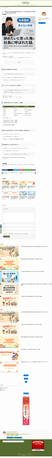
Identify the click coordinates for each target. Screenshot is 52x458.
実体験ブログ (15, 164)
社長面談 (19, 164)
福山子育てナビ (4, 14)
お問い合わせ (19, 455)
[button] (4, 170)
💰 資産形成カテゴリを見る (18, 439)
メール (4, 227)
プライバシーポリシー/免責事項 (26, 455)
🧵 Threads (26, 378)
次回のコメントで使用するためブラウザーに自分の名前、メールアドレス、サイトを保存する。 (16, 233)
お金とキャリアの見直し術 (5, 387)
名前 (4, 223)
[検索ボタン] (37, 5)
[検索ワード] (14, 443)
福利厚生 (22, 164)
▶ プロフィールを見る (10, 439)
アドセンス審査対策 (5, 164)
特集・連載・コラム (4, 389)
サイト (4, 230)
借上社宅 (9, 164)
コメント (4, 211)
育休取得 (24, 164)
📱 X (26, 381)
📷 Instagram (26, 375)
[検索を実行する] (24, 443)
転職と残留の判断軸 (32, 164)
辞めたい (3, 165)
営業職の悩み (12, 164)
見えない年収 (27, 164)
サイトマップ (32, 455)
